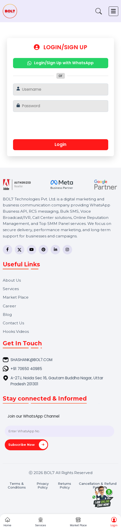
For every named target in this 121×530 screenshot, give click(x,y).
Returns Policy (64, 485)
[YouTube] (31, 249)
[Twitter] (19, 249)
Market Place (16, 297)
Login (60, 144)
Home (7, 522)
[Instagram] (67, 249)
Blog (7, 314)
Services (11, 289)
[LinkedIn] (55, 249)
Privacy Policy (43, 485)
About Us (12, 280)
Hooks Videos (16, 331)
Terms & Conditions (17, 485)
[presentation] (59, 127)
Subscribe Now (27, 445)
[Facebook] (7, 249)
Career (9, 306)
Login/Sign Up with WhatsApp (60, 62)
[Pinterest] (43, 249)
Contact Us (13, 323)
